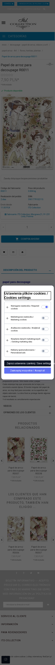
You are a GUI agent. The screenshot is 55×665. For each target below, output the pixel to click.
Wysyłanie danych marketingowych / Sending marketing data (25, 340)
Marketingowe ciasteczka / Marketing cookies (22, 318)
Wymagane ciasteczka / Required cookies (25, 307)
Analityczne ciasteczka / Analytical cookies (25, 329)
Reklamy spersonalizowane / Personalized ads (23, 351)
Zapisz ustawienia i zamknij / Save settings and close (29, 363)
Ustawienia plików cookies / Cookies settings (26, 295)
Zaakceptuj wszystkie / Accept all (27, 370)
